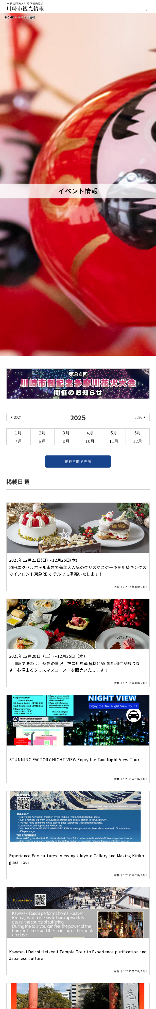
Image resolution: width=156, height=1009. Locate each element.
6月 (137, 433)
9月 (66, 441)
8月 (42, 441)
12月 (137, 441)
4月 (90, 433)
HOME (9, 17)
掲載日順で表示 (78, 461)
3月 (66, 433)
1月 (18, 433)
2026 (139, 417)
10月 (90, 441)
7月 (18, 441)
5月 (114, 433)
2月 (42, 433)
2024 (16, 417)
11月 (113, 441)
